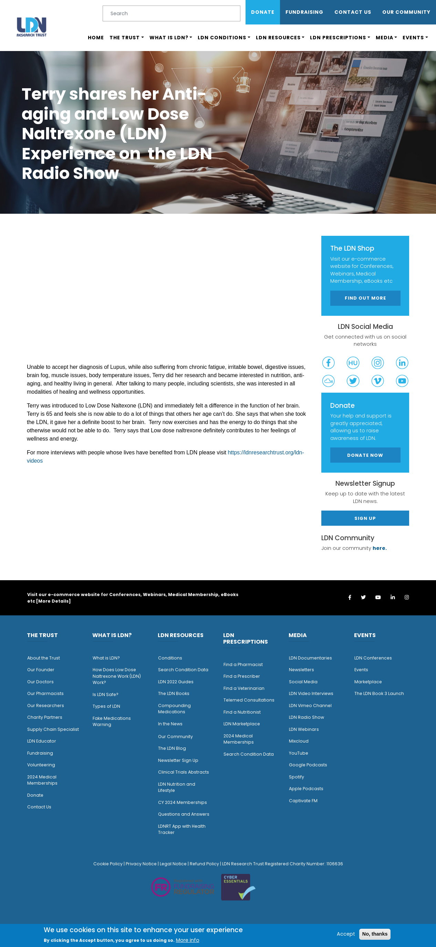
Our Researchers (45, 705)
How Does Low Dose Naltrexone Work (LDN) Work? (117, 676)
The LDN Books (173, 693)
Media (384, 37)
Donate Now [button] (365, 455)
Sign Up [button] (365, 518)
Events (413, 37)
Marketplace (368, 682)
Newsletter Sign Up (178, 760)
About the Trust (43, 658)
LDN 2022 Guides (176, 682)
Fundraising (304, 12)
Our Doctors (40, 682)
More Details (53, 601)
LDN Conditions (222, 37)
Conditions (170, 658)
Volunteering (41, 765)
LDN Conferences (373, 658)
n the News (171, 724)
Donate (262, 12)
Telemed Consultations (249, 700)
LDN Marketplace (242, 724)
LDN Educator (41, 741)
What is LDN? (168, 37)
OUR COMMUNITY (406, 12)
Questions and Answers (183, 814)
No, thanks (375, 934)
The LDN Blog (172, 748)
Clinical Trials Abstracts (183, 772)
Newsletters (301, 670)
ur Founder (42, 670)
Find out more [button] (365, 298)
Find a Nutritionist (242, 712)
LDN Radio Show (306, 717)
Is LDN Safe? (105, 694)
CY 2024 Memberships (182, 802)
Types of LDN (106, 706)
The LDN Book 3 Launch (379, 693)
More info (187, 940)
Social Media (303, 682)
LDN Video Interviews (311, 693)
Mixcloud (299, 741)
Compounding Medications (174, 709)
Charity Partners (44, 717)
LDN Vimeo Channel (310, 705)
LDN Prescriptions (338, 37)
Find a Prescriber (242, 676)
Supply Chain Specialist (53, 729)
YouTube (298, 753)
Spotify (296, 777)
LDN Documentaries (310, 658)
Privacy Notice (141, 864)
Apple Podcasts (306, 789)
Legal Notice (173, 864)
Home (96, 37)
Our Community (175, 736)
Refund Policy (204, 864)
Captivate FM (303, 801)
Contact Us (352, 12)
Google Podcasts (308, 765)
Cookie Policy (108, 864)
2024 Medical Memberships (42, 780)
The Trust (125, 37)
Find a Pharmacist (243, 664)
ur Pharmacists (47, 693)
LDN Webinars (304, 729)
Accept (346, 933)
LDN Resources (278, 37)
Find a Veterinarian (244, 688)
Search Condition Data (183, 670)
